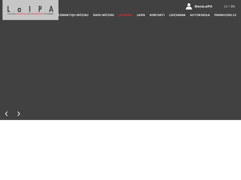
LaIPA (141, 15)
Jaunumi (125, 15)
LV (225, 6)
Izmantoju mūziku (73, 15)
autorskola (200, 15)
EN (233, 6)
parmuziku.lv (225, 15)
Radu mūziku (103, 15)
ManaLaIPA (203, 6)
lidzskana (177, 15)
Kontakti (157, 15)
